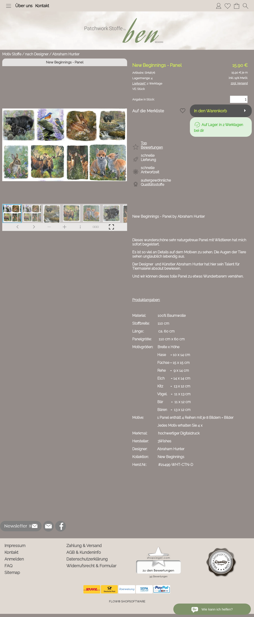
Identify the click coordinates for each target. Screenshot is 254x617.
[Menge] (239, 99)
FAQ (8, 565)
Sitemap (12, 572)
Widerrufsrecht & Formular (91, 565)
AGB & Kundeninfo (83, 552)
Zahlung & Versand (84, 545)
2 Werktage (147, 83)
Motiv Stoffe (11, 54)
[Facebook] (60, 526)
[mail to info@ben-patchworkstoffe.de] (48, 526)
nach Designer (36, 54)
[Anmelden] (218, 5)
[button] (8, 5)
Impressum (14, 545)
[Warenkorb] (236, 5)
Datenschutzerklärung (87, 559)
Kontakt (42, 5)
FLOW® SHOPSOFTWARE (127, 601)
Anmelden (14, 559)
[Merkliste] (227, 5)
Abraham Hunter (65, 54)
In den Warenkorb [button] (210, 111)
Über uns (24, 5)
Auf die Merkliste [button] (148, 111)
